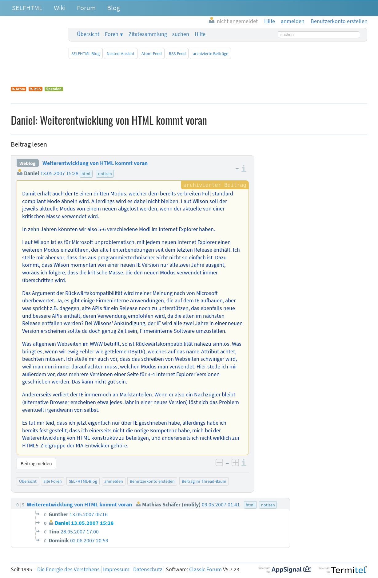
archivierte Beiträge (210, 53)
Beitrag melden (36, 463)
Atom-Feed (151, 53)
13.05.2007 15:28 (59, 173)
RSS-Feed (177, 53)
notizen (105, 173)
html (86, 173)
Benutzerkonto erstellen (152, 481)
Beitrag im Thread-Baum (204, 481)
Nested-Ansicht (120, 53)
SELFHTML (27, 7)
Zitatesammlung (148, 34)
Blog (113, 7)
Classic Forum (205, 569)
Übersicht (88, 34)
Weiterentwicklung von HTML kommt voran (95, 163)
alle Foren (52, 481)
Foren (111, 34)
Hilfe (200, 34)
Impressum (116, 569)
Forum (86, 7)
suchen (180, 34)
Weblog (27, 163)
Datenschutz (147, 569)
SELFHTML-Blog (85, 53)
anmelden (113, 481)
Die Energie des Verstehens (68, 569)
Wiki (60, 7)
